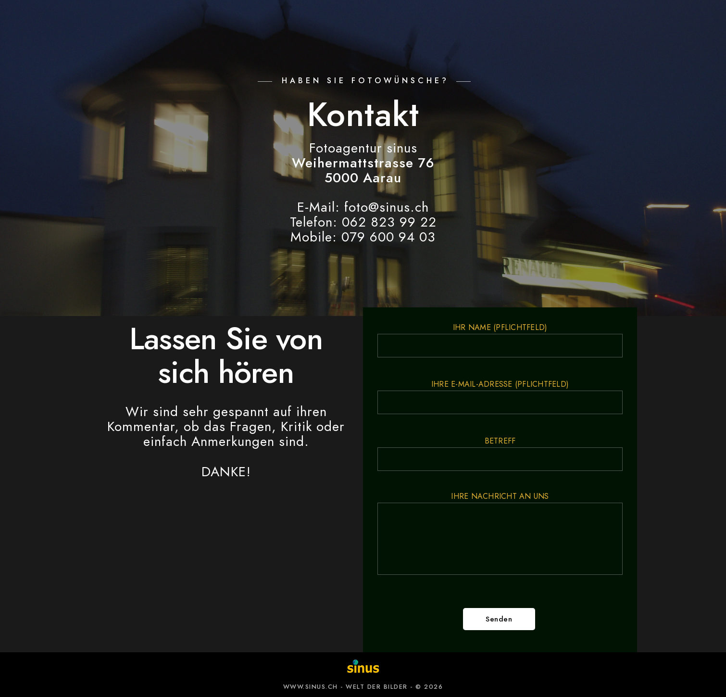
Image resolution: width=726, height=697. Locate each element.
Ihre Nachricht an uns (500, 535)
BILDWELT (238, 23)
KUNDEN (299, 23)
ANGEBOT (175, 23)
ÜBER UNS (560, 23)
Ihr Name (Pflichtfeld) (500, 339)
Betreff (500, 453)
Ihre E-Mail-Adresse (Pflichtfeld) (500, 396)
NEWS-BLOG (491, 23)
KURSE (428, 23)
